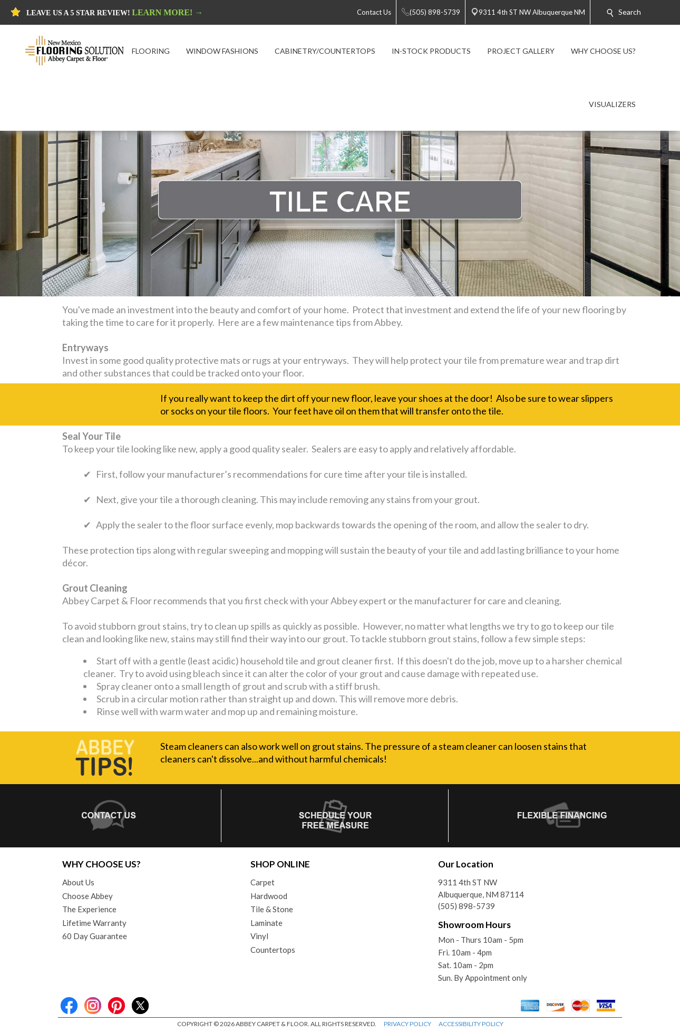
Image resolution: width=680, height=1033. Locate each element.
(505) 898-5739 (466, 906)
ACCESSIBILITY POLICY (471, 1024)
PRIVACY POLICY (407, 1024)
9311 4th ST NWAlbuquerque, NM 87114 (481, 888)
